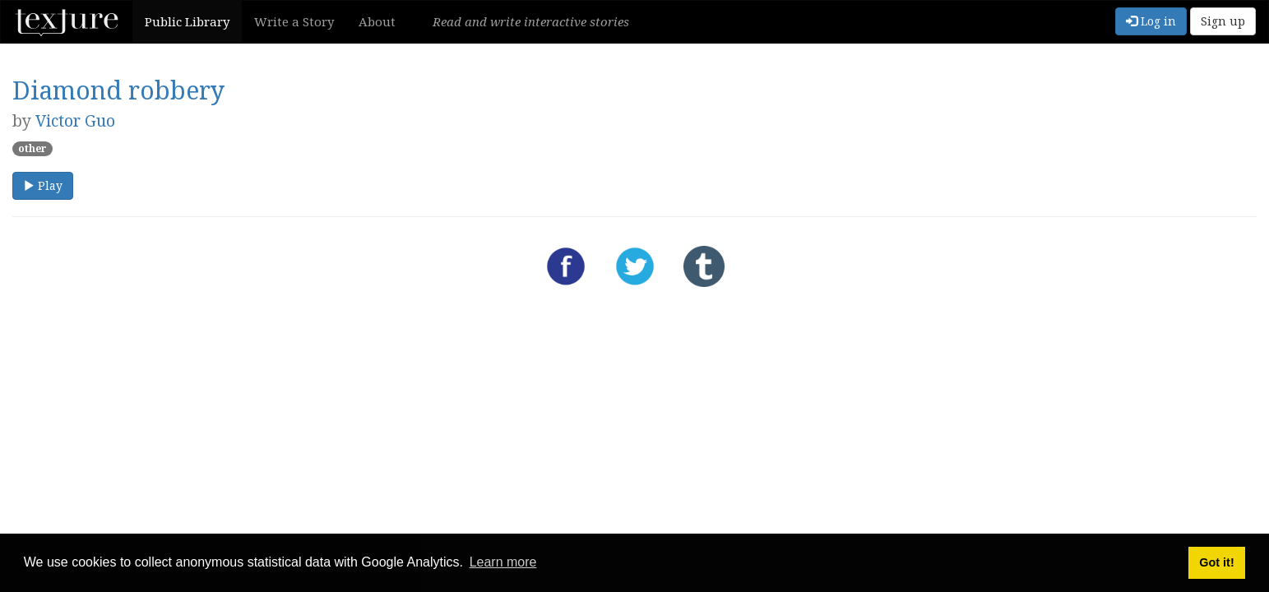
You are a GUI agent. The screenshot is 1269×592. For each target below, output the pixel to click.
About (377, 21)
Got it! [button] (1216, 562)
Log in (1151, 21)
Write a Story (294, 21)
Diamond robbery (118, 90)
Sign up (1223, 21)
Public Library (187, 21)
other (32, 148)
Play (43, 185)
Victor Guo (75, 120)
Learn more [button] (503, 562)
